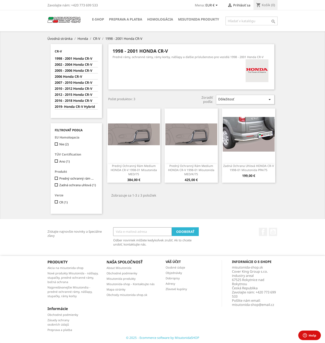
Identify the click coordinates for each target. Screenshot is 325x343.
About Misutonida (119, 268)
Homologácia (160, 19)
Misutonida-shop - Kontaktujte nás (131, 284)
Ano (64, 161)
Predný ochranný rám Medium (77, 178)
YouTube (273, 232)
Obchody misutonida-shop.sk (127, 295)
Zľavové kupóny (176, 289)
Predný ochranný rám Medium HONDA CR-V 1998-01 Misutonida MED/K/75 (191, 170)
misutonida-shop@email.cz (253, 304)
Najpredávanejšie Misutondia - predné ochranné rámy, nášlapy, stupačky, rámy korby (69, 291)
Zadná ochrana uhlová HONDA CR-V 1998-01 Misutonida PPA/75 (248, 168)
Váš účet (173, 261)
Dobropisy (173, 278)
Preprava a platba (125, 19)
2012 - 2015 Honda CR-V (73, 94)
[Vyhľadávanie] (252, 21)
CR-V (58, 51)
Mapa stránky (116, 289)
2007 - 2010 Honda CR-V (73, 82)
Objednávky (174, 273)
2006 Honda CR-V (68, 76)
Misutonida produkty (198, 19)
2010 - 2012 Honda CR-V (73, 88)
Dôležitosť (245, 99)
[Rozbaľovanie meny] (212, 5)
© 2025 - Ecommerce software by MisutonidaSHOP (162, 338)
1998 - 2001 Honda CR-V (73, 58)
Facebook (263, 232)
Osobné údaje (175, 267)
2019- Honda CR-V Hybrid (75, 107)
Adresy (170, 284)
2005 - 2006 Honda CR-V (73, 70)
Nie (64, 144)
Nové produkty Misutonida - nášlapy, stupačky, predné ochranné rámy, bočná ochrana (72, 277)
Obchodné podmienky (122, 273)
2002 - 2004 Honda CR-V (73, 64)
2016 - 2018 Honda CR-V (73, 101)
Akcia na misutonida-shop (65, 268)
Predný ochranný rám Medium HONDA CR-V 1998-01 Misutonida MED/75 (134, 170)
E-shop (98, 19)
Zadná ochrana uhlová (77, 185)
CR (63, 202)
